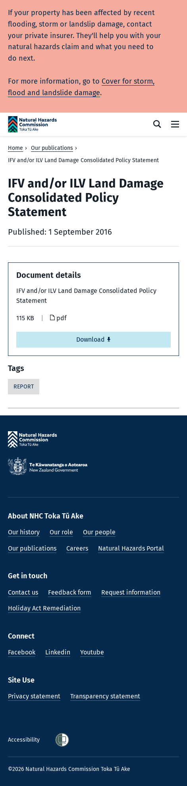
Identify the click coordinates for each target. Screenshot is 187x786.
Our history (24, 532)
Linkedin (57, 652)
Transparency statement (105, 696)
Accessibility (24, 739)
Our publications (52, 148)
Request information (130, 592)
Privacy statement (34, 696)
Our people (99, 532)
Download (93, 339)
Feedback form (69, 592)
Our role (61, 532)
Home (15, 148)
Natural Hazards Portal (131, 548)
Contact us (23, 592)
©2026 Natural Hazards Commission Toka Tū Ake (69, 769)
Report (23, 386)
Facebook (21, 652)
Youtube (92, 652)
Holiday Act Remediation (44, 608)
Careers (77, 548)
